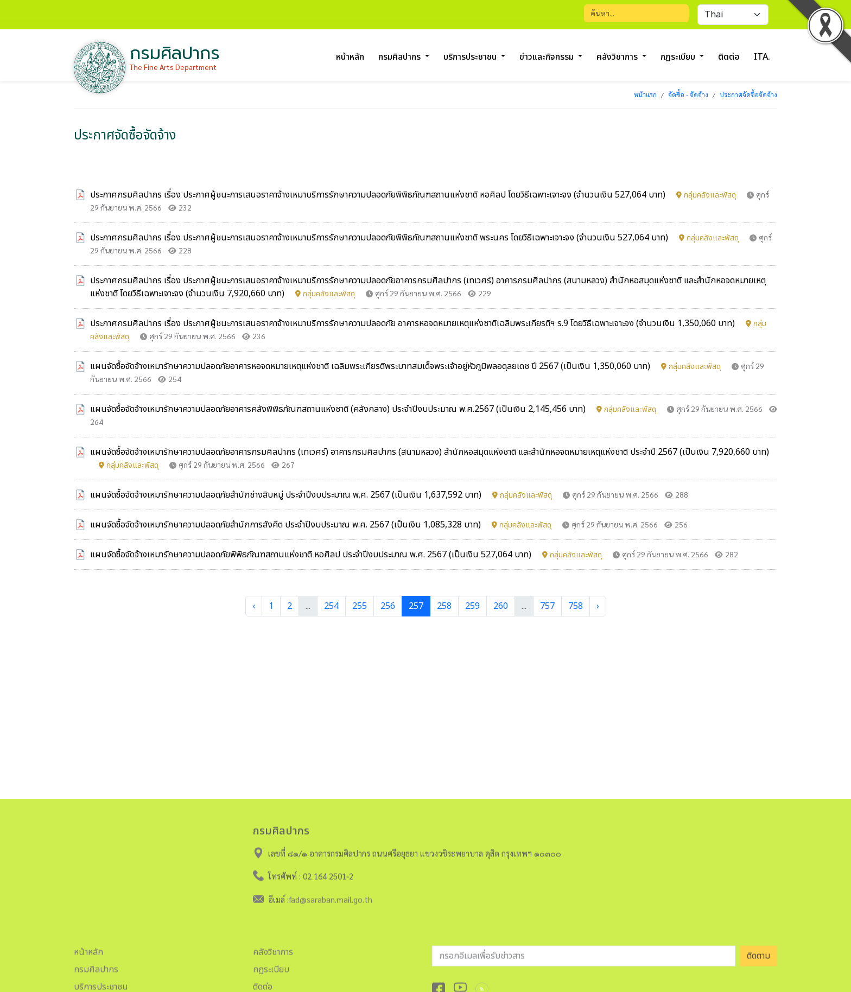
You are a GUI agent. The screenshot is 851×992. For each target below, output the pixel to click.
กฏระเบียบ (271, 966)
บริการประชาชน (101, 983)
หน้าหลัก (350, 56)
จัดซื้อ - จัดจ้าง (688, 94)
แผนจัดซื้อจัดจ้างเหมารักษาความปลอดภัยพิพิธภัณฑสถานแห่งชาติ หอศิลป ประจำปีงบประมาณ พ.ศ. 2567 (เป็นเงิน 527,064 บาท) (347, 554)
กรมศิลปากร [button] (400, 56)
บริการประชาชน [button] (471, 56)
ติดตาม (758, 952)
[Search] (636, 13)
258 (444, 606)
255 (359, 606)
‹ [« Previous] (253, 606)
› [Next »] (597, 606)
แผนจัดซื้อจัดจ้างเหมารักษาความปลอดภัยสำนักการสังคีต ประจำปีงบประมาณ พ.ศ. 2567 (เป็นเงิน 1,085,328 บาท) (322, 524)
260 (500, 606)
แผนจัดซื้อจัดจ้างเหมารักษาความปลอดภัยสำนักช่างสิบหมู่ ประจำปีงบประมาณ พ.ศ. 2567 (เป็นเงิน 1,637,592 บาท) (322, 494)
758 (575, 606)
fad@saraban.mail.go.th (330, 896)
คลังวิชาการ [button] (618, 56)
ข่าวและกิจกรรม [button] (547, 56)
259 (472, 606)
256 (387, 606)
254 (331, 606)
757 (547, 606)
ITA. (762, 56)
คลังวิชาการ (273, 949)
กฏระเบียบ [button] (679, 56)
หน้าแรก (645, 94)
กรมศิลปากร (96, 966)
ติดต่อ (729, 56)
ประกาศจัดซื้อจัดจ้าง (748, 94)
